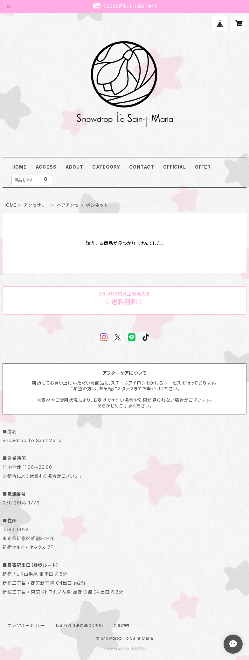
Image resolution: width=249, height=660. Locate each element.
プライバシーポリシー (26, 625)
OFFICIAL (174, 167)
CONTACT (141, 167)
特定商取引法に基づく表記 (79, 625)
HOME (18, 167)
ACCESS (46, 167)
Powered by (124, 648)
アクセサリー (37, 205)
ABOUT (74, 167)
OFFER (203, 167)
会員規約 (121, 625)
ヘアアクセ (68, 205)
